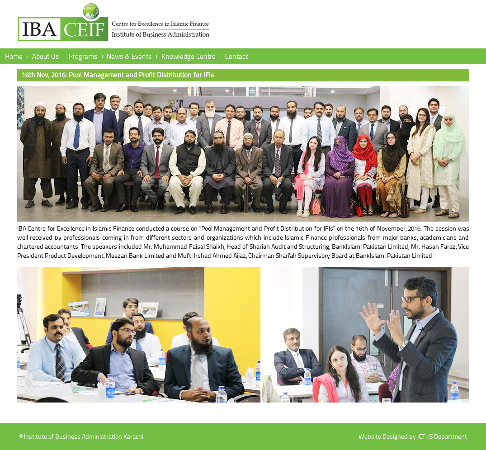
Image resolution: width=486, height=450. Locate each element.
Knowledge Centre (188, 56)
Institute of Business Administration (114, 25)
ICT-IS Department (442, 436)
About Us (45, 56)
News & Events (129, 56)
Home (14, 56)
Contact (236, 56)
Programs (83, 56)
